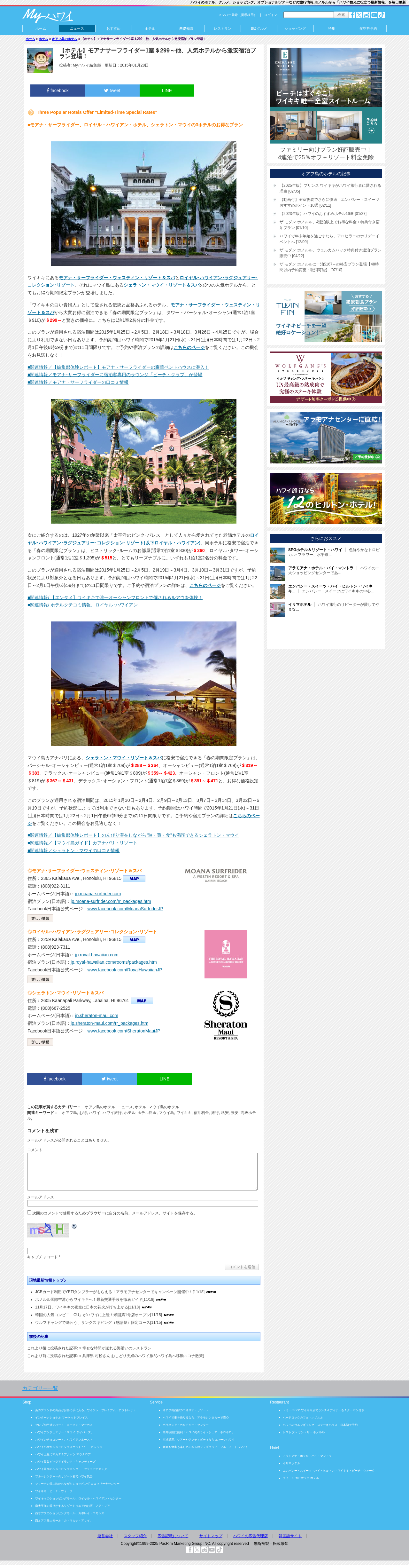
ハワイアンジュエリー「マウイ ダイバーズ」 (64, 1432)
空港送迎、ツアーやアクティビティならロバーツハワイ (199, 1439)
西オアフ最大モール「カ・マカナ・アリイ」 (64, 1520)
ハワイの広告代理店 (250, 1536)
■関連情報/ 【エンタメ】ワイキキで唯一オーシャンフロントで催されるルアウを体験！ (115, 597)
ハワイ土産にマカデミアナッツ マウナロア (63, 1454)
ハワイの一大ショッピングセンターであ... (333, 570)
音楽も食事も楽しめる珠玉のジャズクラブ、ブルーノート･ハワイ (205, 1447)
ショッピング (295, 28)
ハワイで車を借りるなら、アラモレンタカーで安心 (196, 1417)
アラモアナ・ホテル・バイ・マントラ (307, 1456)
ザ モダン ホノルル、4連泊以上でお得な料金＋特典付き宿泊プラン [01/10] (330, 225)
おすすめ (113, 28)
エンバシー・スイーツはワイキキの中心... (331, 588)
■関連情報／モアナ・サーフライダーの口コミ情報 (77, 382)
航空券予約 (368, 28)
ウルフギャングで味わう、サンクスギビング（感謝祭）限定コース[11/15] (98, 1322)
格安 (225, 1113)
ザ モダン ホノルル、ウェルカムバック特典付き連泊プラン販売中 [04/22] (331, 253)
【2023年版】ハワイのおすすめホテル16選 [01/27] (323, 213)
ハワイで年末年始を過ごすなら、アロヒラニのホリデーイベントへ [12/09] (329, 239)
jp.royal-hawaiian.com (96, 954)
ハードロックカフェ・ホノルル (303, 1417)
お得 (83, 1113)
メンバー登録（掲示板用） (238, 15)
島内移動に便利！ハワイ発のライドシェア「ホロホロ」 (199, 1432)
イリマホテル (291, 1463)
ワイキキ (184, 1113)
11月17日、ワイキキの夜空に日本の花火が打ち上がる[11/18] (87, 1307)
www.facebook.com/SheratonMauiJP (123, 1030)
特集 (331, 28)
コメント (34, 1150)
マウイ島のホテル (164, 1107)
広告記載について (173, 1536)
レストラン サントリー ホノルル (304, 1432)
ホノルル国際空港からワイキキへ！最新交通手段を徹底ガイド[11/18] (94, 1299)
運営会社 (105, 1536)
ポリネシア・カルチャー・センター (186, 1425)
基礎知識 (186, 28)
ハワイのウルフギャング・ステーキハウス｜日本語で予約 (320, 1425)
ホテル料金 (147, 1113)
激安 (234, 1113)
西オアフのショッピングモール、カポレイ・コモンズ (69, 1513)
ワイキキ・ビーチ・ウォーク (54, 1491)
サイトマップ (210, 1536)
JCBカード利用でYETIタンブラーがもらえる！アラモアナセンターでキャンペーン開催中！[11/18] (119, 1292)
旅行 (215, 1113)
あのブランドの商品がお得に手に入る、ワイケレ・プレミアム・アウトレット (85, 1410)
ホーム (40, 28)
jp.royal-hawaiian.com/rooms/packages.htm (114, 962)
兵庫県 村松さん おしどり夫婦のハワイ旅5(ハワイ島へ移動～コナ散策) (143, 1356)
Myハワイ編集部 (87, 65)
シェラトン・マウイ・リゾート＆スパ (162, 285)
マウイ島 (166, 1113)
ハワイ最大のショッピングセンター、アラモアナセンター (72, 1469)
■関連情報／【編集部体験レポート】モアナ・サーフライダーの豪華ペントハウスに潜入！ (118, 367)
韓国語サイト (290, 1536)
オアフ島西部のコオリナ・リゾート (186, 1410)
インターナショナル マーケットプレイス (61, 1417)
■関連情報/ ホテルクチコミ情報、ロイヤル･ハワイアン (82, 604)
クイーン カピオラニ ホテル (301, 1478)
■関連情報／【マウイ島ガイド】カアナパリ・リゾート (82, 842)
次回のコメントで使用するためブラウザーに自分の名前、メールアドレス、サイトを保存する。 (114, 1213)
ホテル (150, 28)
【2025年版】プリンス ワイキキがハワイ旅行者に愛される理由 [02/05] (330, 188)
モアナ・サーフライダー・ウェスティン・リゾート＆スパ (117, 277)
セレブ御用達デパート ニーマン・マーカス (64, 1425)
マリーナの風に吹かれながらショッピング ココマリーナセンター (77, 1483)
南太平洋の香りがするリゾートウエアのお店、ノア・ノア (72, 1505)
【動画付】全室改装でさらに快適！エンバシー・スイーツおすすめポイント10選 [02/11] (329, 202)
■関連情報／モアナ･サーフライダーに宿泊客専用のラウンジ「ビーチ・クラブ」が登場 (114, 374)
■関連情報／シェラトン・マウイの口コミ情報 (73, 850)
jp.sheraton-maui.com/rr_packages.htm (109, 1023)
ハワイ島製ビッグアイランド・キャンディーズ (65, 1461)
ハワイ (94, 1113)
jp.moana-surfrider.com (98, 893)
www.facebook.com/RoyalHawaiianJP (124, 969)
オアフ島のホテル (64, 39)
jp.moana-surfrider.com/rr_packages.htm (111, 901)
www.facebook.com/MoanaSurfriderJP (125, 908)
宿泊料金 (201, 1113)
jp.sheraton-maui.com (96, 1015)
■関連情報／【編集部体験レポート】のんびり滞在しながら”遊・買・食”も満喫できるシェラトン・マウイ (133, 835)
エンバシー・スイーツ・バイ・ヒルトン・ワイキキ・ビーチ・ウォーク (329, 1470)
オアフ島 (69, 1113)
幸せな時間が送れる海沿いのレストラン (116, 1348)
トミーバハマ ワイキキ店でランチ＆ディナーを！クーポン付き (323, 1410)
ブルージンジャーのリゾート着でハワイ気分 (64, 1476)
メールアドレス (40, 1197)
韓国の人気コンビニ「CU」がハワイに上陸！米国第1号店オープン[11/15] (98, 1315)
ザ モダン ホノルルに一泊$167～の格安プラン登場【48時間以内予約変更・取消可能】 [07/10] (329, 267)
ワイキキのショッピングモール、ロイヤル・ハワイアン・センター (78, 1498)
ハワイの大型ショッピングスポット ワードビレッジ (68, 1447)
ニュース (77, 28)
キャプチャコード (42, 1257)
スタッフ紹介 (135, 1536)
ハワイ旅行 (112, 1113)
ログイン (270, 15)
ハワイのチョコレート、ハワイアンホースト (64, 1439)
